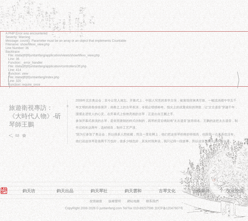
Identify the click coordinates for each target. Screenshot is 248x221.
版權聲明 (114, 201)
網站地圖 (133, 201)
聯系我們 (152, 201)
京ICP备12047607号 (169, 208)
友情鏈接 (96, 201)
